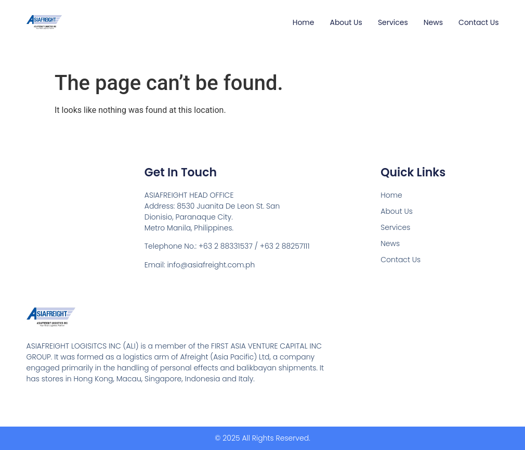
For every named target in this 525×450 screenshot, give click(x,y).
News (433, 22)
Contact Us (478, 22)
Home (303, 22)
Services (393, 22)
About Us (346, 22)
